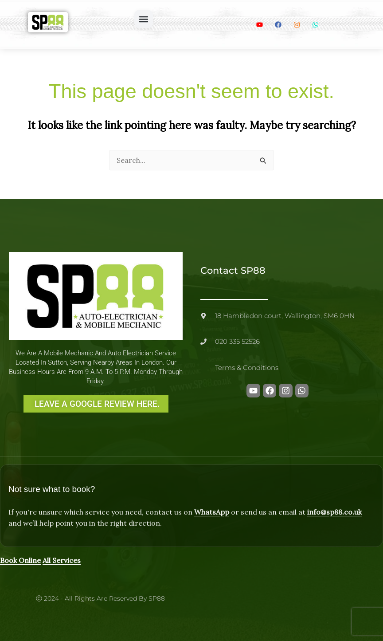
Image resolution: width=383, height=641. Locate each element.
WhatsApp (211, 511)
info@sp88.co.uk (334, 511)
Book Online (20, 560)
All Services (62, 560)
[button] (143, 19)
